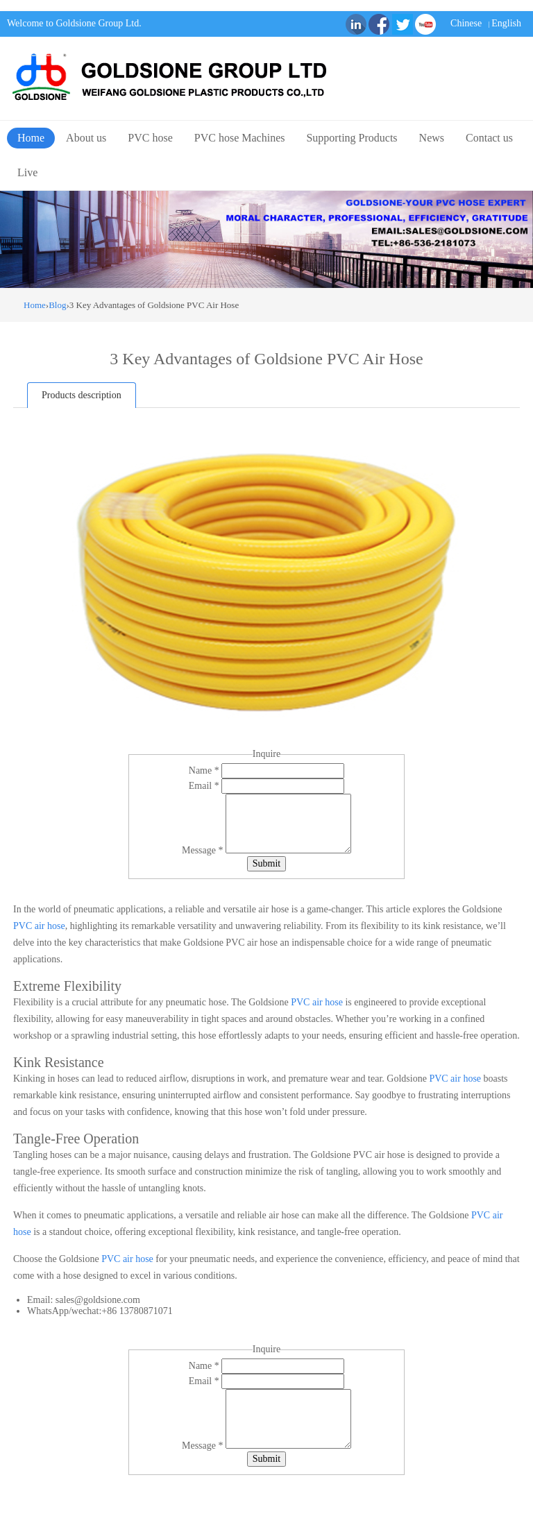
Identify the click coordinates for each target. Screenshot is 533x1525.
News (431, 138)
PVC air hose (39, 926)
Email (205, 786)
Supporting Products (351, 138)
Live (27, 172)
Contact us (489, 138)
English (506, 23)
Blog (57, 305)
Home (30, 138)
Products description (81, 395)
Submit (266, 863)
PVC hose (150, 138)
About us (86, 138)
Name (205, 770)
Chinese (466, 23)
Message (204, 850)
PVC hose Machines (239, 138)
